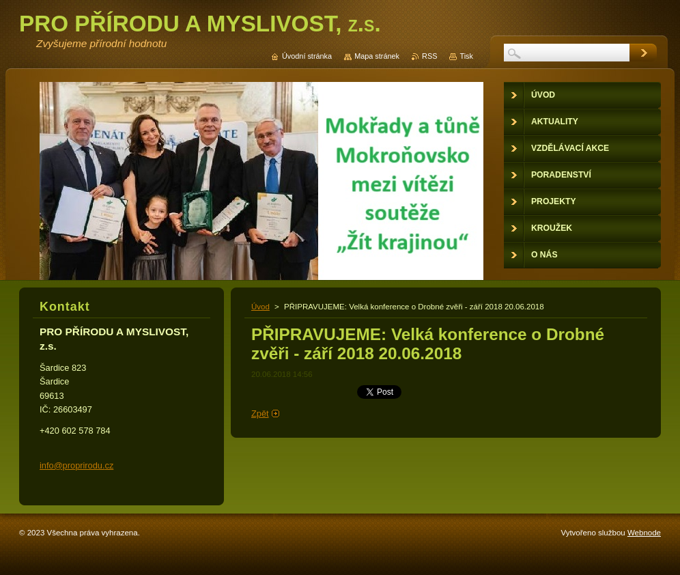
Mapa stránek (376, 56)
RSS (429, 56)
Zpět (260, 413)
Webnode (644, 533)
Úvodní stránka (307, 56)
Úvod (260, 307)
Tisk (466, 56)
